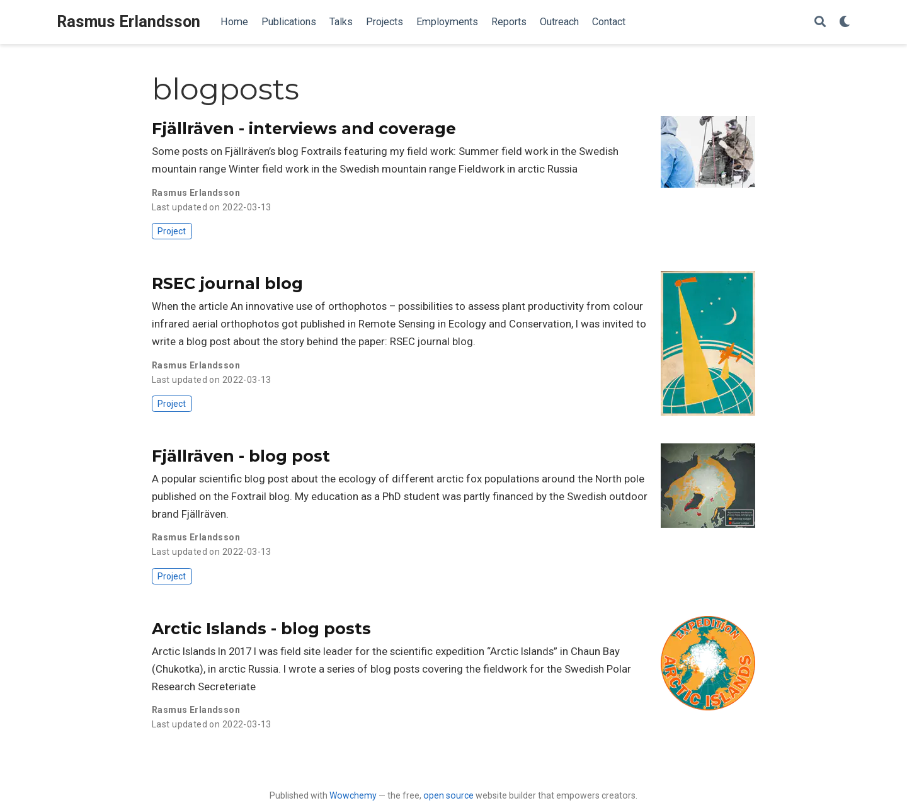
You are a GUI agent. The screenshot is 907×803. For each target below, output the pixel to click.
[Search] (820, 22)
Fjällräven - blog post (241, 456)
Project (171, 231)
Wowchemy (353, 795)
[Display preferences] (844, 22)
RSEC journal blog (227, 283)
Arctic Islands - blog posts (261, 628)
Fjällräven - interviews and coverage (304, 128)
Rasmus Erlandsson (128, 22)
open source (448, 795)
